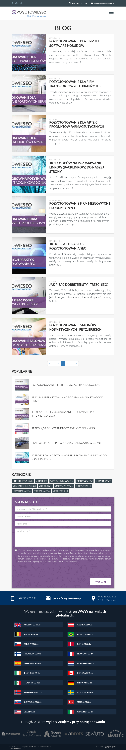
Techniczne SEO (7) (22, 489)
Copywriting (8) (84, 484)
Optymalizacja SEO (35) (62, 479)
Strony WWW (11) (64, 484)
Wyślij (100, 580)
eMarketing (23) (103, 479)
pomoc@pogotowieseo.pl (104, 3)
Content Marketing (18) (24, 484)
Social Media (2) (60, 489)
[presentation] (89, 569)
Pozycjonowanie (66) (23, 479)
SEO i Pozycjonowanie (36, 16)
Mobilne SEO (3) (42, 489)
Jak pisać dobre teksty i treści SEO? (78, 283)
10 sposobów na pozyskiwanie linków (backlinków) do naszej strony (76, 166)
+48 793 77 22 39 (79, 3)
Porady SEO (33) (84, 479)
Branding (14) (45, 484)
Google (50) (41, 479)
